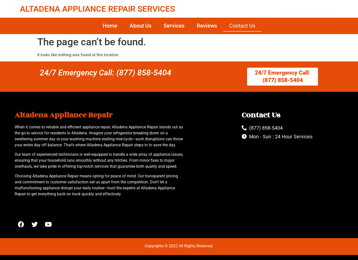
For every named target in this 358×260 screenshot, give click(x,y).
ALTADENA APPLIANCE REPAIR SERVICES (97, 9)
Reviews (207, 26)
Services (174, 26)
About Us (140, 26)
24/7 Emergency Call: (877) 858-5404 (105, 72)
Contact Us (242, 26)
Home (110, 26)
